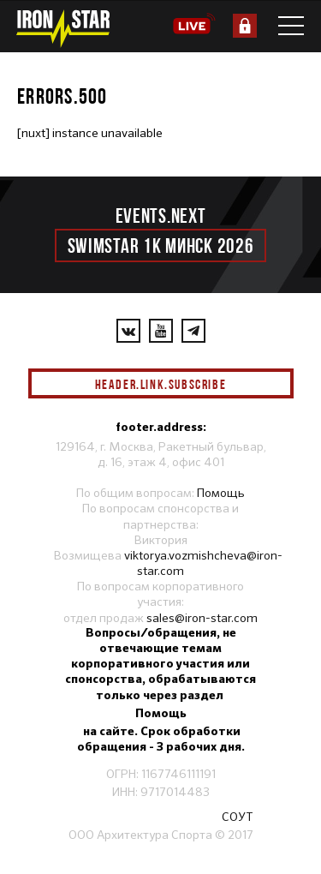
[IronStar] (62, 28)
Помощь (221, 492)
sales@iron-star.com (202, 618)
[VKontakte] (128, 331)
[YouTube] (161, 331)
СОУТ (237, 816)
